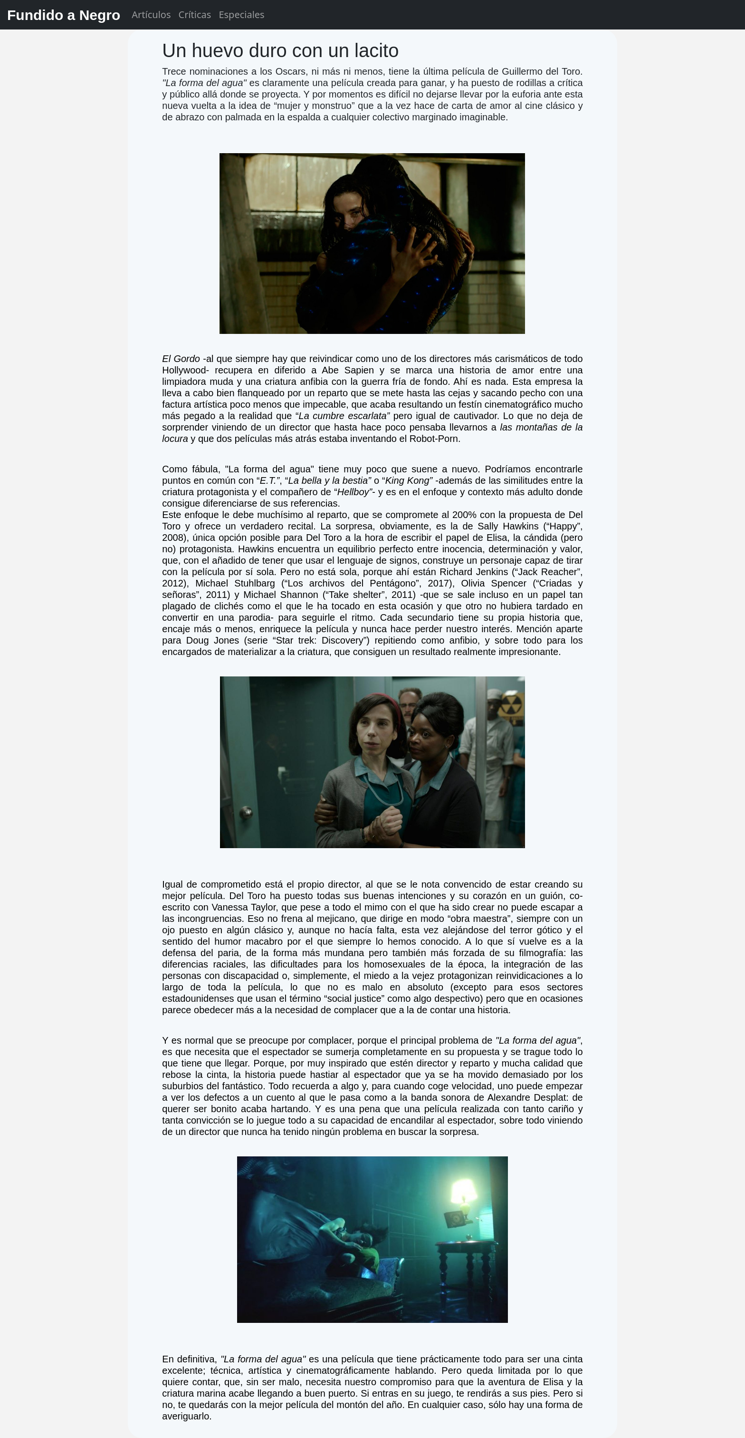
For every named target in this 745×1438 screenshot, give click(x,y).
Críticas (195, 14)
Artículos (151, 14)
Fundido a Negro (63, 15)
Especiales (241, 14)
